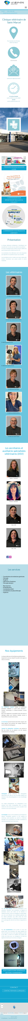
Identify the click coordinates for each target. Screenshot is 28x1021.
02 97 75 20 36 (14, 60)
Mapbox (1, 1014)
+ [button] (2, 1005)
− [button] (2, 1007)
